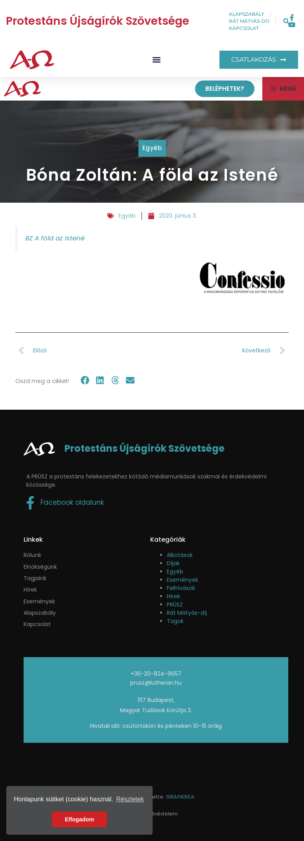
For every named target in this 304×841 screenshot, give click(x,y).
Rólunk (32, 555)
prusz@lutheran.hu (156, 683)
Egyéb (152, 148)
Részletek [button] (130, 799)
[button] (286, 21)
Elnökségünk (40, 567)
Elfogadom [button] (79, 819)
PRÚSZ (175, 604)
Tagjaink (35, 578)
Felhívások (181, 588)
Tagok (175, 621)
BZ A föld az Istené (55, 238)
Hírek (30, 590)
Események (182, 580)
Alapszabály (40, 613)
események (39, 601)
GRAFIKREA (180, 797)
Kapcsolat (37, 624)
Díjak (173, 563)
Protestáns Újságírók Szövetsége (97, 21)
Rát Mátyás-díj (187, 613)
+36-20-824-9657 (156, 674)
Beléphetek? (224, 88)
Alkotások (180, 555)
